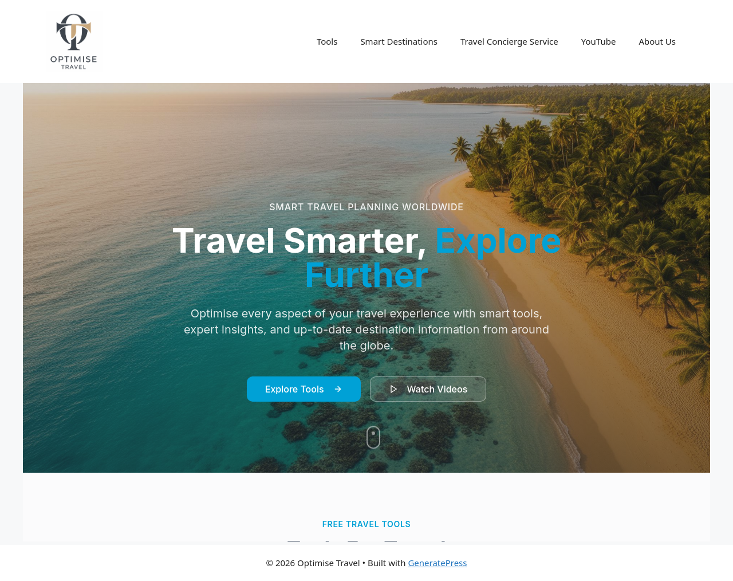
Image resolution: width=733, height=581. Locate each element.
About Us (657, 41)
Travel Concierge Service (509, 41)
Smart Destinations (399, 41)
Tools (327, 41)
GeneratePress (437, 562)
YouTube (598, 41)
